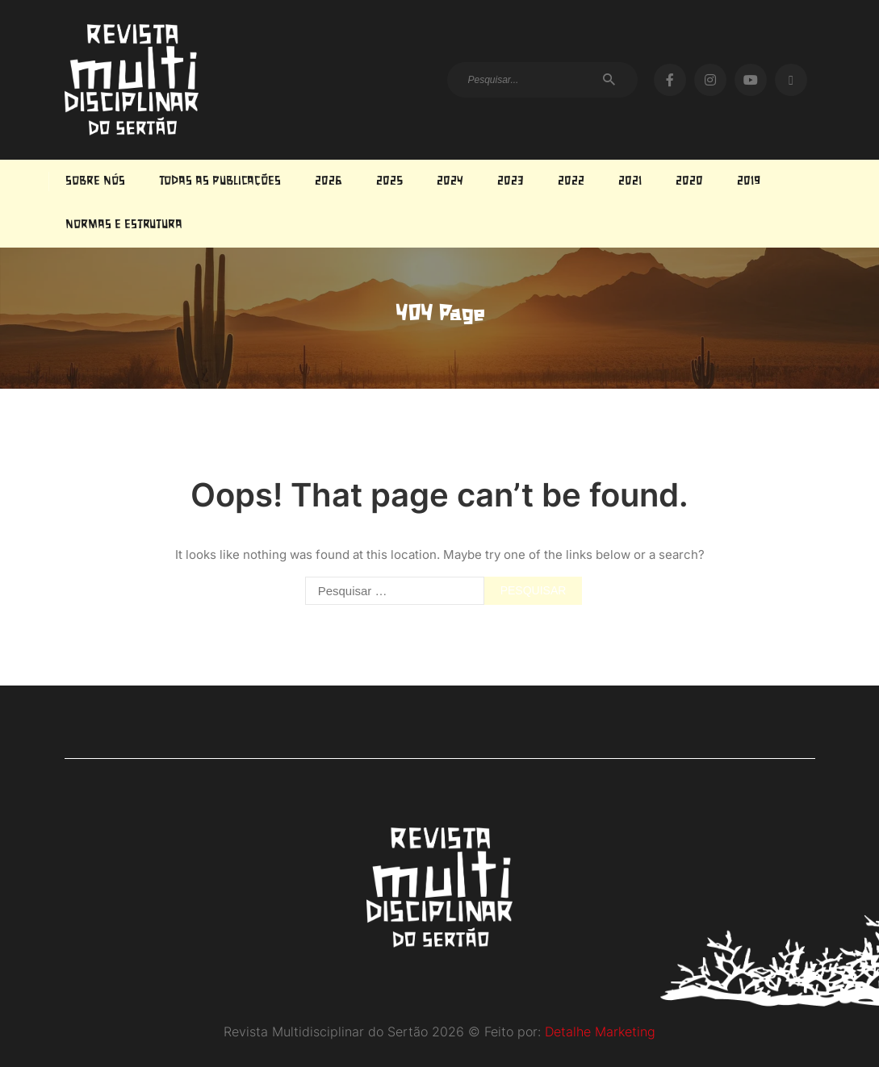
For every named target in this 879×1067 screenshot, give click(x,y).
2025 (389, 181)
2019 (748, 181)
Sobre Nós (95, 181)
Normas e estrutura (123, 225)
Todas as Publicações (220, 181)
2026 (328, 181)
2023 (510, 181)
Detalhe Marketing (600, 1031)
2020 (689, 181)
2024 (450, 181)
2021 (630, 181)
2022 (571, 181)
